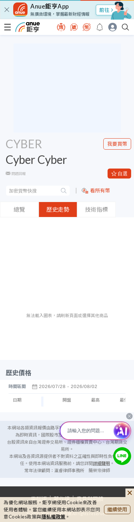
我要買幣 (117, 144)
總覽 (19, 209)
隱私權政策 (53, 517)
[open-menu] (7, 27)
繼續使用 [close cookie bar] (117, 509)
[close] (7, 9)
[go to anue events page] (99, 27)
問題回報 (18, 173)
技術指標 (96, 209)
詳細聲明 (101, 463)
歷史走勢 (57, 209)
